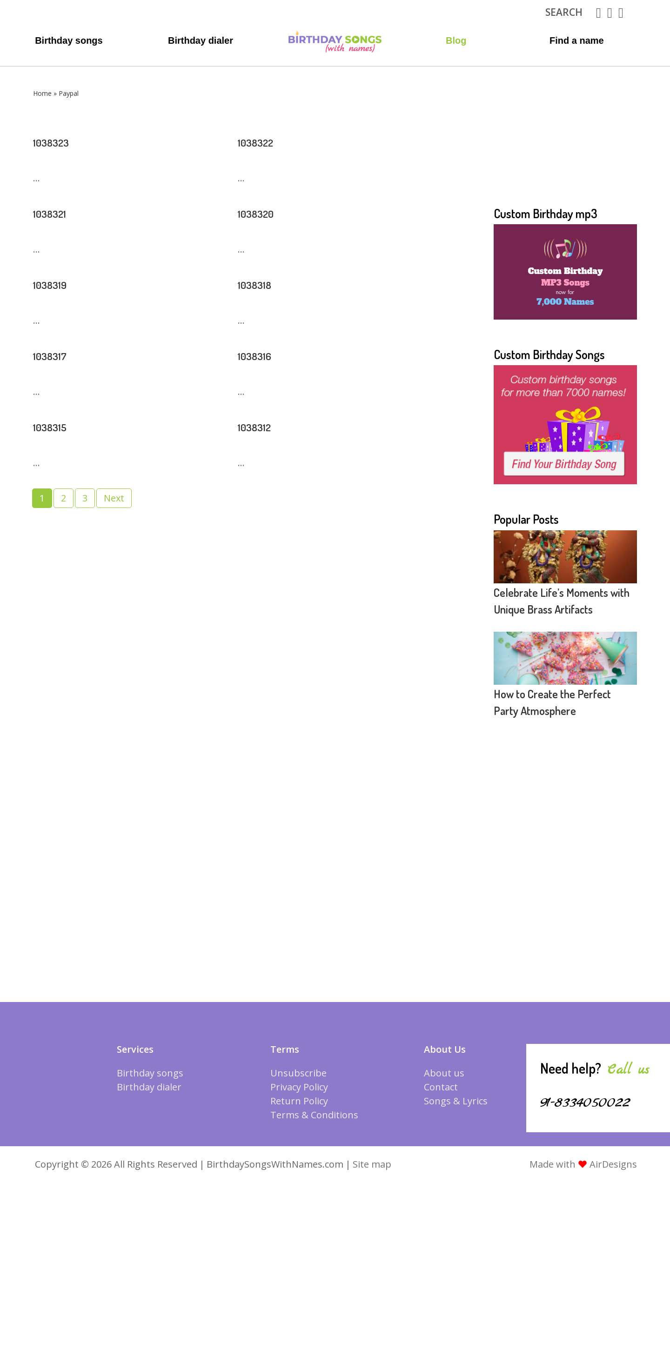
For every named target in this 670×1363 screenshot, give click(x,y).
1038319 (55, 283)
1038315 (55, 425)
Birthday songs (69, 40)
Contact (441, 1087)
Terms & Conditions (314, 1115)
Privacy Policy (299, 1087)
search (564, 12)
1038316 (259, 354)
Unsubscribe (298, 1073)
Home (42, 93)
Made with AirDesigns (583, 1164)
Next (114, 498)
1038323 (56, 141)
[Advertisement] (565, 148)
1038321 (55, 212)
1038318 (259, 283)
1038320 (261, 212)
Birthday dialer (200, 40)
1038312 (259, 425)
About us (444, 1073)
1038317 (55, 354)
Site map (372, 1164)
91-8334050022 (597, 1101)
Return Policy (299, 1101)
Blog (456, 40)
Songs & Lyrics (456, 1101)
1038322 (261, 141)
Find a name (576, 40)
